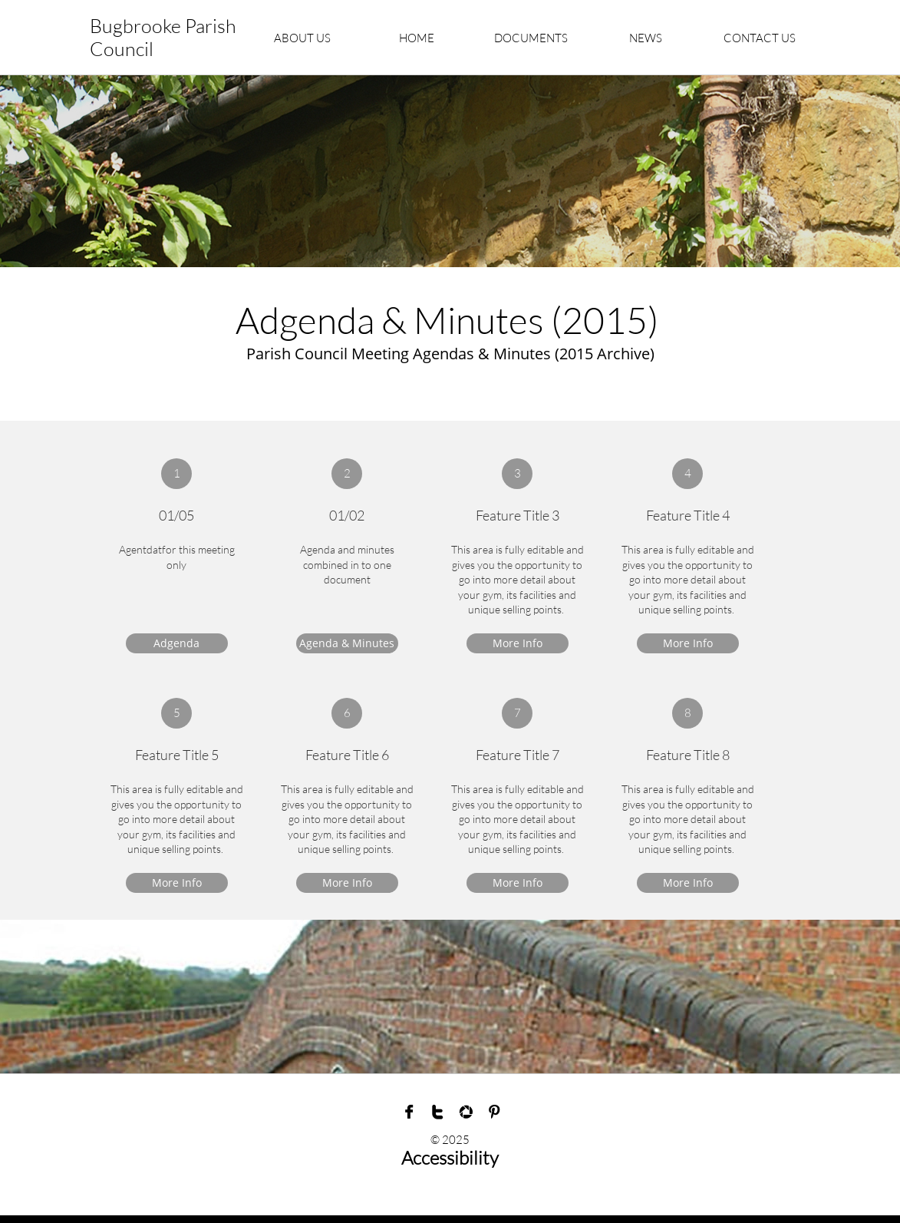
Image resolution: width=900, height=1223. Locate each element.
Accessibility (450, 1157)
